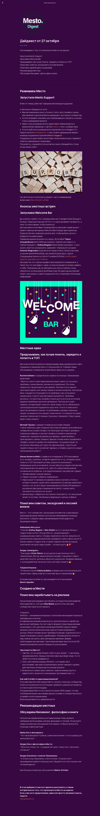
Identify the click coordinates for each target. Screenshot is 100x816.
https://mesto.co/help (39, 200)
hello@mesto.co (42, 132)
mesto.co (56, 126)
